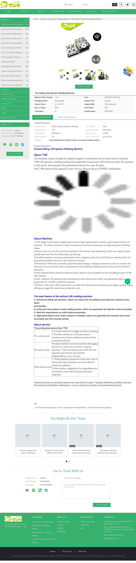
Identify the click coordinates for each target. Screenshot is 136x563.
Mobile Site (82, 551)
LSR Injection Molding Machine (14, 24)
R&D (82, 528)
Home (8, 11)
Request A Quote (109, 11)
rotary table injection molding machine (72, 407)
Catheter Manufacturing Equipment (14, 71)
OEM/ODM (85, 525)
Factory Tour (58, 11)
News (3, 108)
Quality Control (74, 11)
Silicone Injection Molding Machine (14, 34)
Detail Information (43, 117)
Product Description (66, 117)
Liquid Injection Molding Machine (14, 29)
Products (25, 11)
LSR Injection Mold (14, 62)
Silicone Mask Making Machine (14, 80)
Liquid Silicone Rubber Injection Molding (15, 38)
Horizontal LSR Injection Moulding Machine (15, 43)
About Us (41, 11)
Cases (3, 113)
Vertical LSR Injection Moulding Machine (15, 48)
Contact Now (84, 86)
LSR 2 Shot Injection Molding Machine (14, 52)
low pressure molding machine (46, 407)
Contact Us (91, 11)
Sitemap (52, 551)
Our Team (61, 532)
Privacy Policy (67, 551)
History (60, 525)
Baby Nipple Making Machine (14, 66)
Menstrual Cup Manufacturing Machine (15, 76)
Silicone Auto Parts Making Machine (14, 85)
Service (60, 528)
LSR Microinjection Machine (14, 57)
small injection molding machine (99, 407)
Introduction (63, 522)
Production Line (87, 522)
